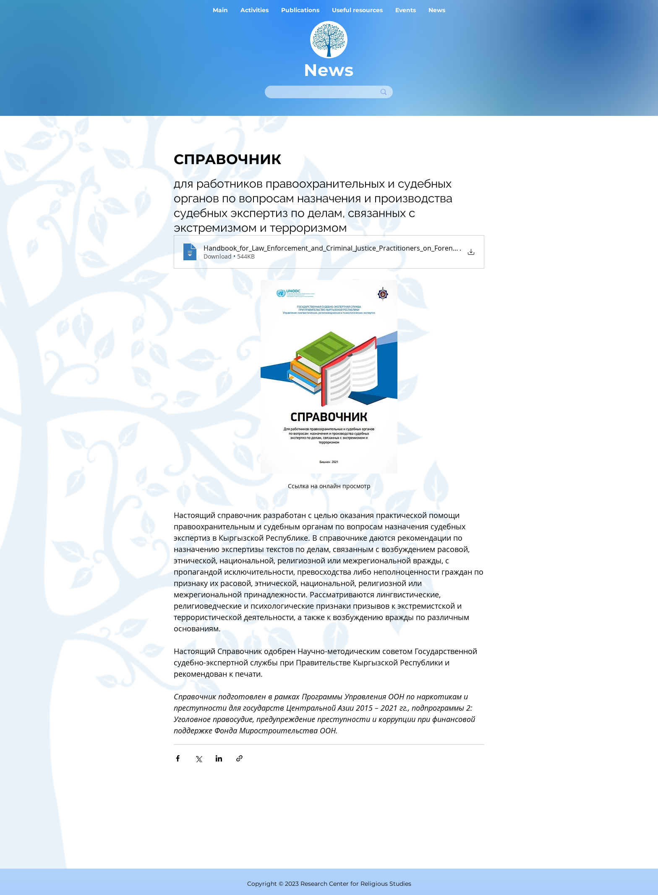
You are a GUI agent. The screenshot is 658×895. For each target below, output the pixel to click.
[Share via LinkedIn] (219, 758)
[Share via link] (239, 758)
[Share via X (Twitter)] (198, 758)
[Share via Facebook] (178, 758)
